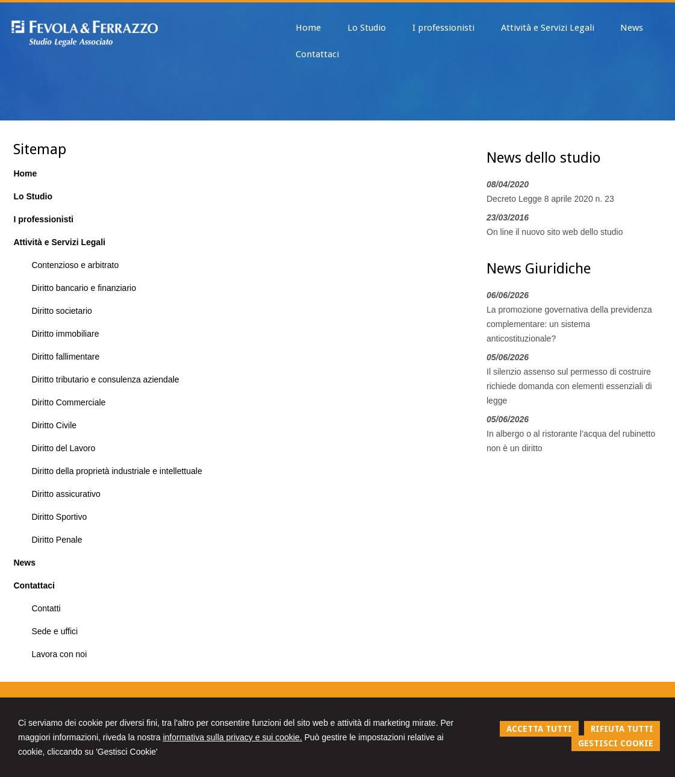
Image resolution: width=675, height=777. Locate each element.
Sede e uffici (54, 631)
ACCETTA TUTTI (539, 729)
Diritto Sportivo (59, 517)
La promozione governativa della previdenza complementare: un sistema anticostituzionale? (569, 324)
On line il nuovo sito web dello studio (555, 232)
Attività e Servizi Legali (59, 242)
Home (25, 173)
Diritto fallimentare (65, 356)
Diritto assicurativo (65, 494)
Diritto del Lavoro (63, 448)
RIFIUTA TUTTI (622, 729)
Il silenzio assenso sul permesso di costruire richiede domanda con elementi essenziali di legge (569, 386)
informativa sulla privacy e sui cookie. (232, 737)
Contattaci (33, 585)
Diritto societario (61, 311)
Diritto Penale (56, 540)
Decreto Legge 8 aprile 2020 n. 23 (550, 199)
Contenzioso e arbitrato (75, 265)
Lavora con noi (59, 654)
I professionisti (43, 219)
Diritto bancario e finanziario (83, 288)
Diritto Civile (53, 425)
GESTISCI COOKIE (615, 743)
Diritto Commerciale (68, 402)
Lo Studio (32, 196)
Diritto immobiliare (65, 334)
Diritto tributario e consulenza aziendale (105, 379)
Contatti (45, 608)
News (24, 562)
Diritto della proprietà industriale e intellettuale (116, 471)
